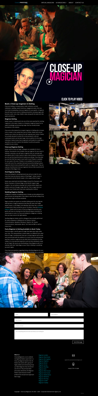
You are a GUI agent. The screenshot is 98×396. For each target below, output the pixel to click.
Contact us (79, 3)
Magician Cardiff (43, 380)
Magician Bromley (43, 379)
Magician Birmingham (45, 359)
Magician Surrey (43, 365)
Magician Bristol (43, 363)
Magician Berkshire (44, 377)
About (71, 3)
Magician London (43, 355)
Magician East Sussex (44, 373)
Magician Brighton (44, 361)
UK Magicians (61, 3)
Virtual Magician (47, 3)
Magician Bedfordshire (45, 375)
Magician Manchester (44, 357)
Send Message (78, 342)
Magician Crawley (43, 382)
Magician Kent (42, 369)
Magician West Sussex (45, 371)
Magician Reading (43, 367)
